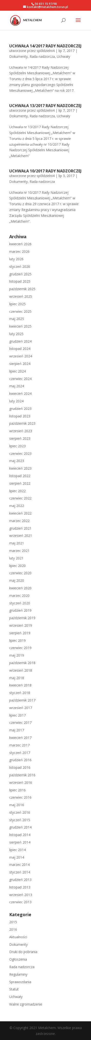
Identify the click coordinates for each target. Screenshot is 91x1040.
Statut (14, 989)
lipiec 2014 (17, 849)
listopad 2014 (19, 834)
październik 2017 (22, 700)
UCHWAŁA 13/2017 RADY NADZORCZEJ (45, 105)
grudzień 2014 (20, 827)
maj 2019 (16, 655)
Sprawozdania (20, 982)
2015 (13, 922)
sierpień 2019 (19, 633)
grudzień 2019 (20, 610)
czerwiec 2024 (20, 378)
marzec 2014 (19, 864)
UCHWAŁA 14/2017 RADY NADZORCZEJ (45, 46)
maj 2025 (16, 318)
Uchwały (63, 56)
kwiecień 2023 (20, 468)
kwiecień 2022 (20, 513)
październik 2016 (22, 775)
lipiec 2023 (17, 446)
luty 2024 (16, 401)
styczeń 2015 (19, 820)
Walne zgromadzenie (25, 1004)
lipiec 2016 (17, 790)
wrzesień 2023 (20, 431)
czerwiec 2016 (20, 797)
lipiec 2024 (17, 371)
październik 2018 (22, 662)
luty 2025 (16, 333)
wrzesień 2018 (20, 670)
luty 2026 (16, 259)
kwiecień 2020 (20, 588)
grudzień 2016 (20, 760)
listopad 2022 (19, 475)
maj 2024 (16, 386)
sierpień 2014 (19, 842)
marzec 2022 (19, 520)
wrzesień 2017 (20, 707)
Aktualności (18, 937)
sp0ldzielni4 (46, 50)
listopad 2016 (19, 767)
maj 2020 (16, 580)
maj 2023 (16, 460)
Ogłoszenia (18, 959)
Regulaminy (18, 974)
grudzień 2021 (20, 528)
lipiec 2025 (17, 304)
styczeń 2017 (19, 752)
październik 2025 (22, 289)
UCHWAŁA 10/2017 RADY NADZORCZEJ (45, 171)
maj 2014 (16, 857)
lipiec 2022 (17, 491)
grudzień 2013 (20, 879)
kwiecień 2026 (20, 244)
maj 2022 (16, 505)
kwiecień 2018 (20, 685)
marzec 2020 (19, 595)
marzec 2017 (19, 745)
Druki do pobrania (23, 951)
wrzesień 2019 (20, 625)
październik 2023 (22, 423)
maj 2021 (16, 543)
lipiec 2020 (17, 565)
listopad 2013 (19, 887)
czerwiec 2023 (20, 453)
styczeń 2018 (19, 692)
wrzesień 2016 (20, 782)
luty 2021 (16, 558)
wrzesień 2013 (20, 894)
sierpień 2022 (19, 483)
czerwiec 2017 (20, 722)
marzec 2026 (19, 251)
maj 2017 (16, 730)
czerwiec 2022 (20, 498)
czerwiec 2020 (20, 573)
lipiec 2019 (17, 640)
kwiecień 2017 (20, 737)
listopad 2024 (19, 348)
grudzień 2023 (20, 408)
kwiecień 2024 (20, 393)
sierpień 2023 (19, 438)
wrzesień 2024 (20, 356)
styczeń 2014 (19, 872)
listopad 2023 (19, 416)
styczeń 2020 (19, 603)
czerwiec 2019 (20, 647)
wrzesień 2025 (20, 296)
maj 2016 (16, 805)
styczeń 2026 (19, 266)
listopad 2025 (19, 281)
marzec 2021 (19, 550)
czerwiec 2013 (20, 902)
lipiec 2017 (17, 715)
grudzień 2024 (20, 341)
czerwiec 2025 (20, 311)
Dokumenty (18, 56)
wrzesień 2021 (20, 535)
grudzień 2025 (20, 274)
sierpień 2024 (19, 363)
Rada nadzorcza (42, 56)
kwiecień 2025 (20, 326)
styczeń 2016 (19, 812)
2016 (13, 929)
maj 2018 (16, 678)
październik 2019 (22, 618)
